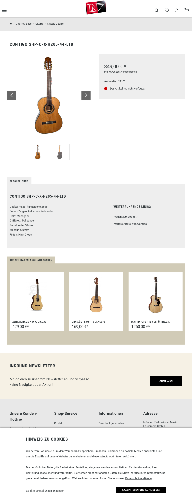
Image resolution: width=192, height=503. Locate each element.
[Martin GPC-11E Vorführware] (155, 295)
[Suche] (157, 11)
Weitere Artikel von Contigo (130, 224)
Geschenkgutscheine (111, 423)
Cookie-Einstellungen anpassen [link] (45, 490)
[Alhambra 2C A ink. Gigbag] (36, 295)
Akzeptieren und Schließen (141, 490)
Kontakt (59, 423)
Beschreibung (19, 181)
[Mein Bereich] (177, 11)
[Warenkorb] (187, 11)
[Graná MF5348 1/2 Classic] (96, 295)
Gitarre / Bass (23, 23)
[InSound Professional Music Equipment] (11, 24)
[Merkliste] (167, 11)
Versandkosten (129, 71)
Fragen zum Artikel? (125, 216)
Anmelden (166, 380)
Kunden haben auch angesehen (31, 260)
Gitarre (39, 23)
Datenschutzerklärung (138, 478)
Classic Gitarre (55, 23)
